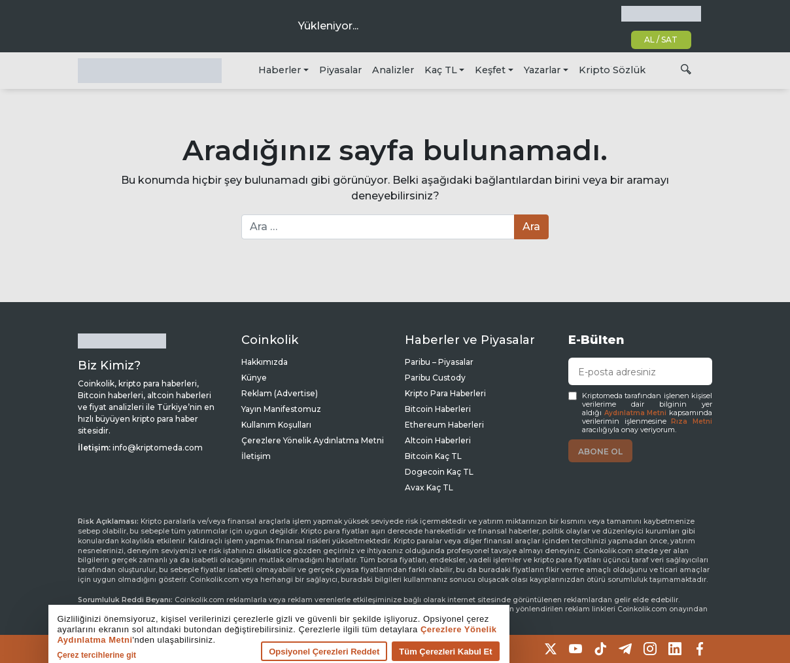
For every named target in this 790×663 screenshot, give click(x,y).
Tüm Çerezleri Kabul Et (397, 650)
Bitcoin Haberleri (438, 409)
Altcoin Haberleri (438, 440)
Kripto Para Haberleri (445, 393)
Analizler (393, 70)
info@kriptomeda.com (157, 447)
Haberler (279, 70)
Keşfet (490, 70)
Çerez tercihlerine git (48, 653)
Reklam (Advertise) (279, 393)
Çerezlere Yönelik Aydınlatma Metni (312, 440)
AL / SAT (661, 39)
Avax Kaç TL (429, 487)
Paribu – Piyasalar (439, 362)
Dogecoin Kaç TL (439, 472)
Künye (254, 377)
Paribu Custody (435, 377)
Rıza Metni (691, 421)
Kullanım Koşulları (276, 425)
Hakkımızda (264, 362)
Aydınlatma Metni (635, 413)
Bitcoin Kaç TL (433, 456)
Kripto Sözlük (612, 70)
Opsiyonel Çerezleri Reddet (275, 650)
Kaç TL (440, 70)
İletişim (256, 456)
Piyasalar (340, 70)
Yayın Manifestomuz (281, 409)
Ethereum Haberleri (444, 425)
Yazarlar (542, 70)
